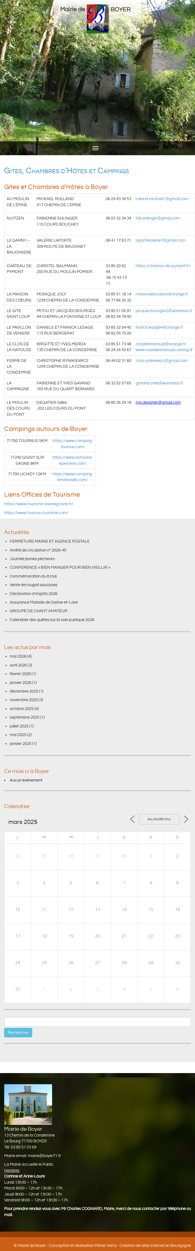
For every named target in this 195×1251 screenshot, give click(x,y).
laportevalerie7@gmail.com (161, 240)
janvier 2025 (20, 744)
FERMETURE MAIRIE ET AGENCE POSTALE (50, 541)
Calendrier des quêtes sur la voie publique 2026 (52, 620)
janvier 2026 (20, 683)
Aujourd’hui (159, 819)
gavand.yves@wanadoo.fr (159, 383)
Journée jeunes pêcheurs (32, 559)
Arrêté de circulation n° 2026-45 (38, 550)
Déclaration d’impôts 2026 (33, 594)
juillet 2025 (19, 726)
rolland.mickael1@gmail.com (162, 199)
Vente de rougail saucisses (33, 585)
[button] (4, 77)
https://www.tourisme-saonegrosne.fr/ (38, 504)
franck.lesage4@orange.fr (159, 327)
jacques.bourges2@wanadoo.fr (164, 311)
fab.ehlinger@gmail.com (158, 218)
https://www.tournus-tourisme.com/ (36, 513)
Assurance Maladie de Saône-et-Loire (44, 602)
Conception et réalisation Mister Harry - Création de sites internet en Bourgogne (120, 1246)
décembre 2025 (24, 691)
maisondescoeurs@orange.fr (162, 294)
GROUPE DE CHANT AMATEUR (38, 611)
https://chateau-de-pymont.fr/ (163, 266)
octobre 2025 (22, 709)
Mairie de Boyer (32, 1246)
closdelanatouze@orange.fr (161, 344)
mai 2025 (18, 735)
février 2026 (20, 674)
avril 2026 (18, 665)
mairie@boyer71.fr (44, 1156)
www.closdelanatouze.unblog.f (163, 350)
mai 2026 (18, 656)
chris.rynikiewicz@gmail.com (162, 361)
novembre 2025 (24, 700)
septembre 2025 (24, 717)
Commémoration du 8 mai (33, 576)
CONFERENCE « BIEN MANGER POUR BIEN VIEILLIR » (60, 567)
